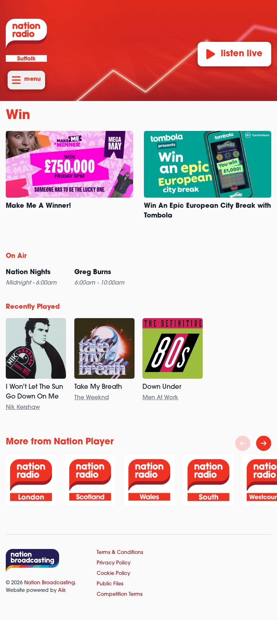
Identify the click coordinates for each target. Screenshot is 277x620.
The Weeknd (91, 398)
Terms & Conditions (120, 552)
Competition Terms (119, 594)
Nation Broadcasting (49, 583)
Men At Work (160, 398)
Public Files (110, 584)
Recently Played (33, 307)
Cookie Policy (113, 573)
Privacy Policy (114, 563)
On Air (16, 256)
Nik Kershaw (23, 407)
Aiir (61, 590)
